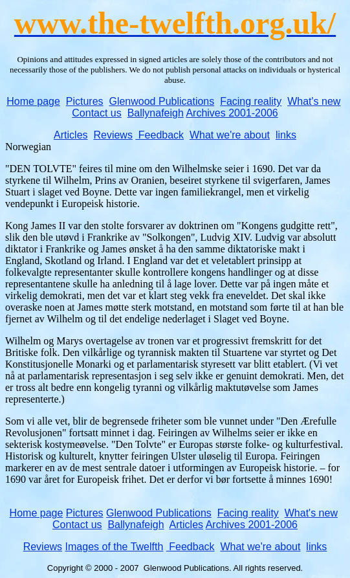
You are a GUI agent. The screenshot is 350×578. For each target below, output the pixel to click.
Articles (70, 134)
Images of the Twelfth (114, 546)
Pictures (85, 101)
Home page (33, 101)
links (286, 134)
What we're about (230, 134)
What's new (313, 101)
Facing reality (250, 101)
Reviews (112, 134)
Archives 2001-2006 (232, 112)
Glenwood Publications (161, 101)
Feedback (159, 134)
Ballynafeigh (155, 112)
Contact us (96, 112)
